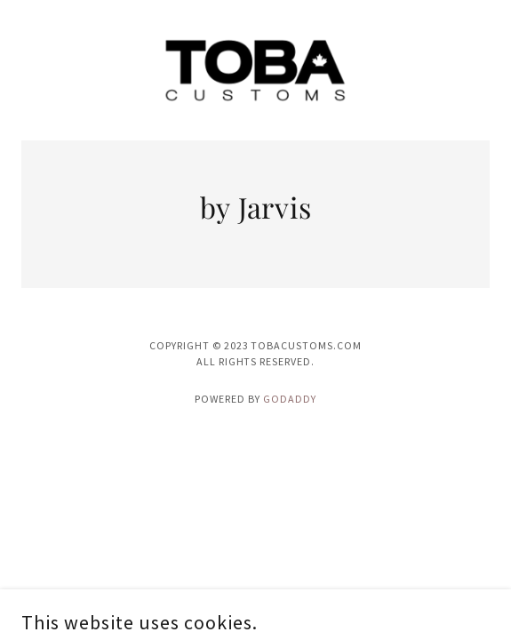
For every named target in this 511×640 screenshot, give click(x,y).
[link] (255, 70)
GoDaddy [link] (289, 398)
